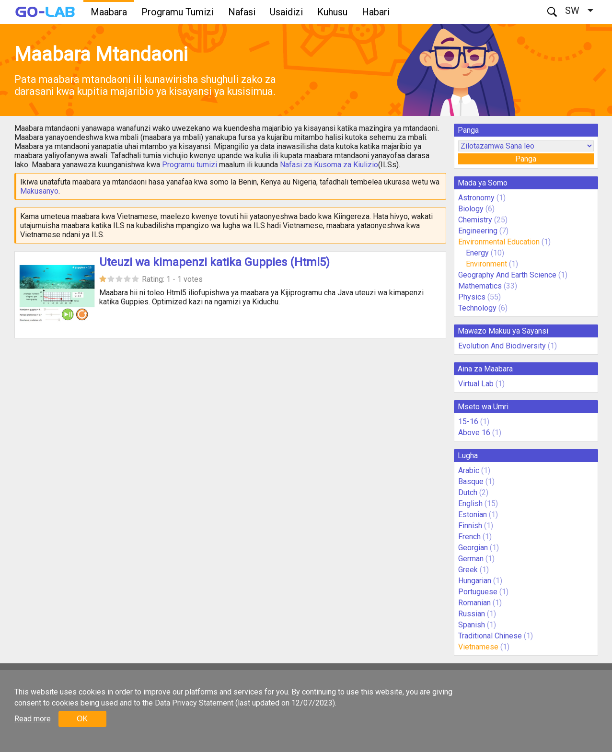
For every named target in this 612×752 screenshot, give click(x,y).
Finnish (470, 525)
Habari (376, 12)
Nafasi (241, 12)
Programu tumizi (189, 164)
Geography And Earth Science (507, 274)
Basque (471, 481)
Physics (471, 296)
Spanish (471, 624)
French (469, 536)
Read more (32, 718)
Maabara (109, 12)
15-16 (468, 421)
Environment (486, 263)
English (470, 503)
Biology (471, 208)
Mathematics (480, 285)
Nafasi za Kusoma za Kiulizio (329, 164)
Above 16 (474, 432)
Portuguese (477, 591)
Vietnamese (478, 646)
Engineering (477, 230)
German (471, 558)
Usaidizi (286, 12)
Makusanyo (39, 191)
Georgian (473, 547)
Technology (477, 307)
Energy (478, 252)
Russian (471, 613)
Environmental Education (499, 241)
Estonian (472, 514)
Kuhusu (332, 12)
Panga (525, 158)
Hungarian (474, 580)
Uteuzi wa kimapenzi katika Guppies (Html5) (214, 262)
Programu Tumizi (177, 12)
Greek (468, 569)
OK (82, 719)
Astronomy (476, 197)
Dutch (467, 492)
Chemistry (475, 219)
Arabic (468, 470)
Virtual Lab (476, 383)
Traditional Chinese (490, 635)
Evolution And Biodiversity (502, 345)
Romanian (474, 602)
